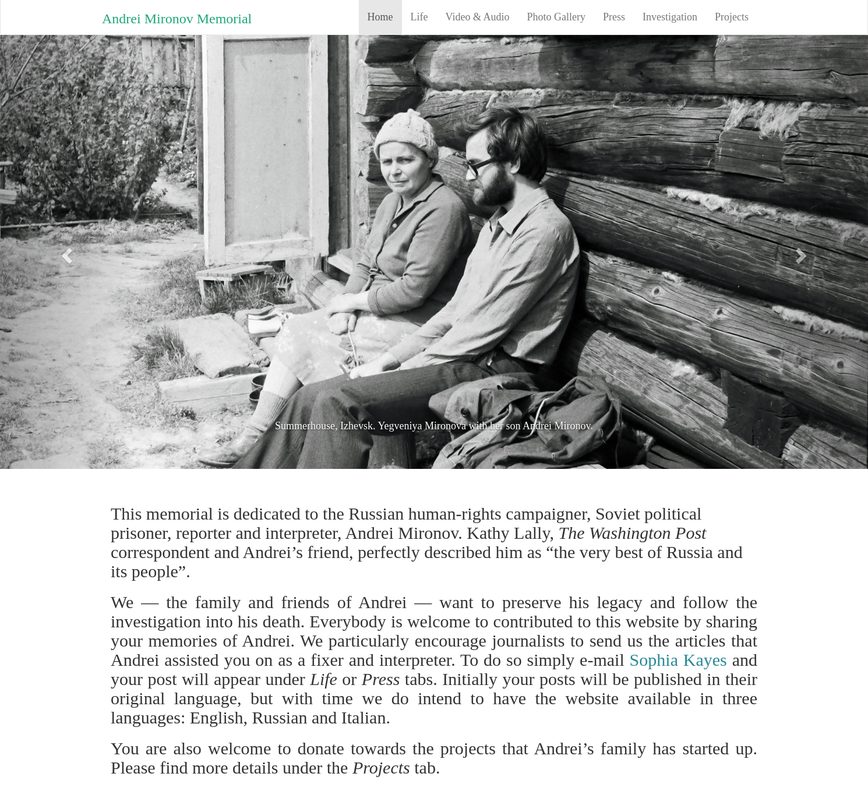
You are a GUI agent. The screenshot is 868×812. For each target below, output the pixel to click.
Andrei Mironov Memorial (177, 18)
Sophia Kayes (678, 659)
